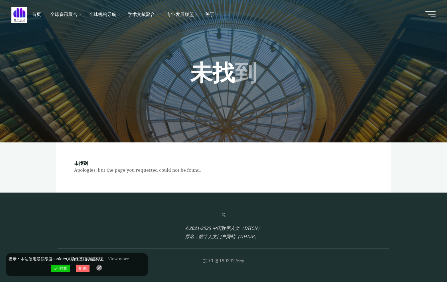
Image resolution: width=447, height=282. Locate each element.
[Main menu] (430, 14)
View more (118, 258)
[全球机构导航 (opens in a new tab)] (103, 14)
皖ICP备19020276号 (223, 261)
